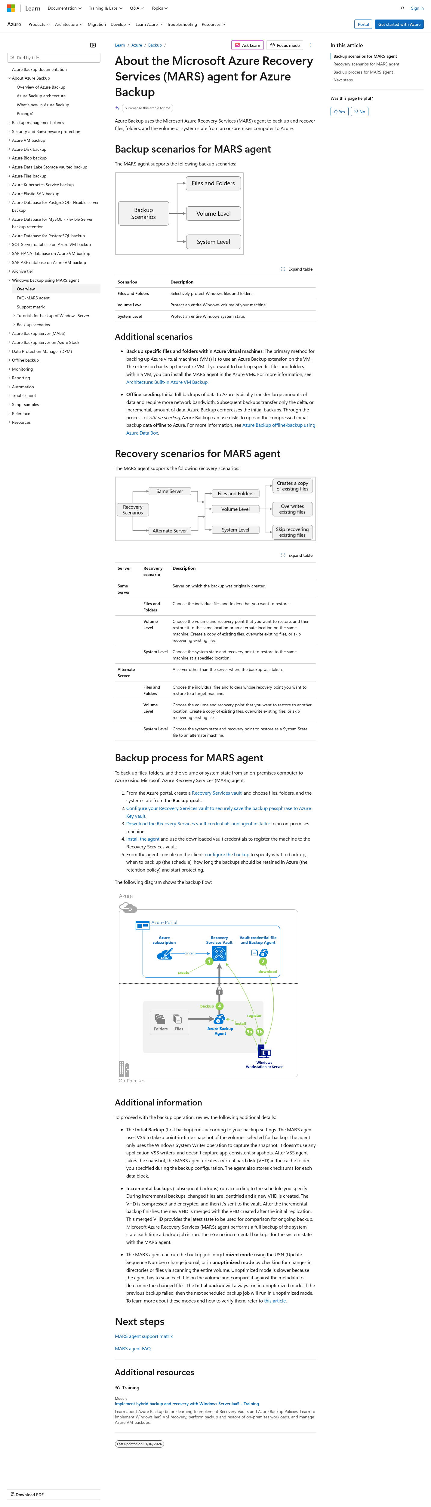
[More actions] (311, 45)
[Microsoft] (11, 8)
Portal (363, 24)
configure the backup (227, 854)
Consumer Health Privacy (172, 1488)
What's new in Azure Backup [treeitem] (43, 105)
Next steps (343, 80)
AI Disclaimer (19, 1488)
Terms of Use (220, 1488)
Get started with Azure (399, 24)
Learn (120, 45)
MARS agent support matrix (144, 1336)
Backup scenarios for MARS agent (365, 56)
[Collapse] (92, 45)
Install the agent (142, 838)
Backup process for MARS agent (363, 72)
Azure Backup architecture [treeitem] (41, 96)
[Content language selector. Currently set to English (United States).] (34, 1474)
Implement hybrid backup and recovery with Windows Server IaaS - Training (187, 1403)
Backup (155, 45)
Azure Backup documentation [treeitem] (39, 69)
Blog (82, 1488)
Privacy (131, 1488)
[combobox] (53, 57)
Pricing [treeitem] (23, 113)
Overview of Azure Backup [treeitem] (41, 87)
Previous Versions (54, 1488)
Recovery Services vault (217, 793)
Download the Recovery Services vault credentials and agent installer (198, 823)
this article (275, 1300)
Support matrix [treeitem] (31, 307)
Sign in (417, 8)
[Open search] (403, 8)
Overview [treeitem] (26, 289)
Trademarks (249, 1488)
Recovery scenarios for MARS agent (366, 64)
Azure (136, 45)
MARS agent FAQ (133, 1348)
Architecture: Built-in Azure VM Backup (167, 382)
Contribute (108, 1488)
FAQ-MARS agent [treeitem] (33, 298)
